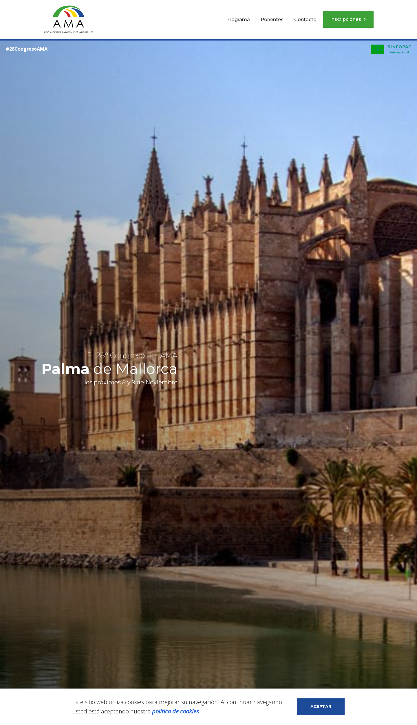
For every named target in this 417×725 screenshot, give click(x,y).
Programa (238, 19)
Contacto (305, 19)
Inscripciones (348, 19)
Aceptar (320, 706)
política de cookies (175, 711)
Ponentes (272, 19)
